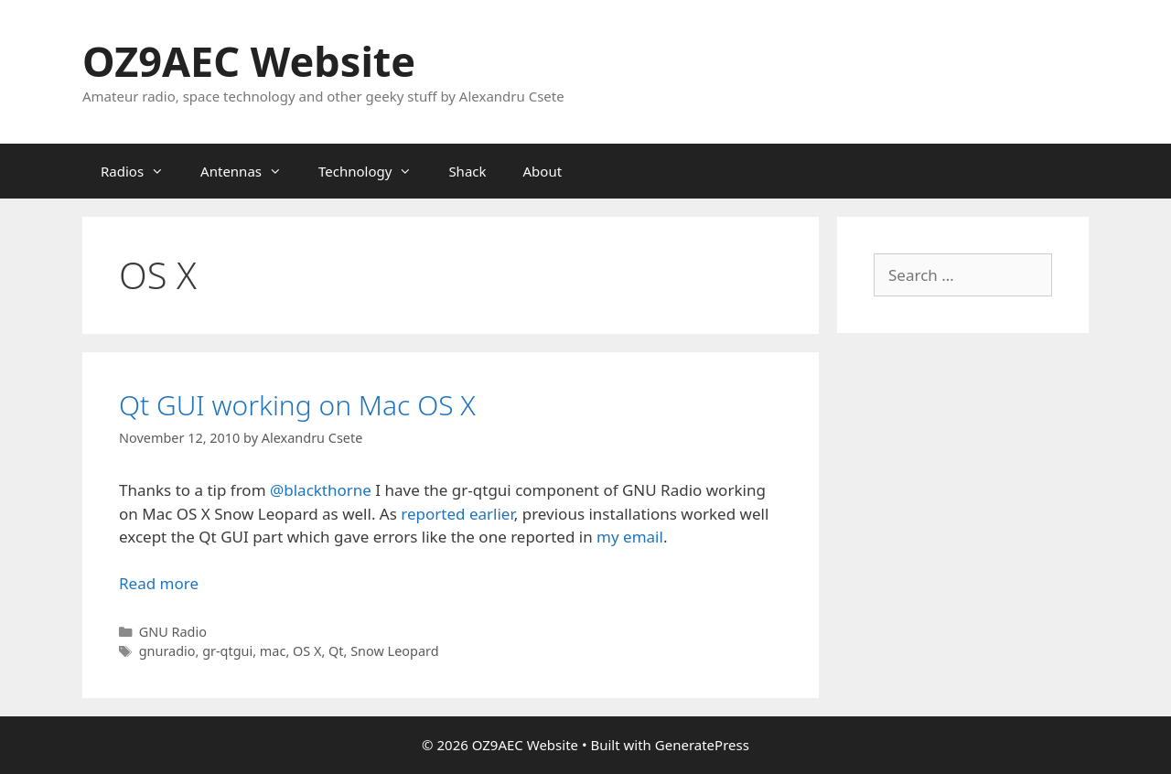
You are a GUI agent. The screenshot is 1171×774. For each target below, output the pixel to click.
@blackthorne (320, 489)
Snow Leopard (394, 651)
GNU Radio (173, 631)
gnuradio (167, 651)
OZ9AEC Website (248, 61)
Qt (336, 651)
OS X (307, 651)
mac (273, 651)
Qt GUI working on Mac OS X (297, 405)
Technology (374, 171)
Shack (467, 171)
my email (629, 536)
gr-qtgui (227, 651)
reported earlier (457, 513)
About (543, 171)
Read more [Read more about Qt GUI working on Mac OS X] (159, 583)
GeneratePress (702, 745)
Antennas (250, 171)
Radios (141, 171)
